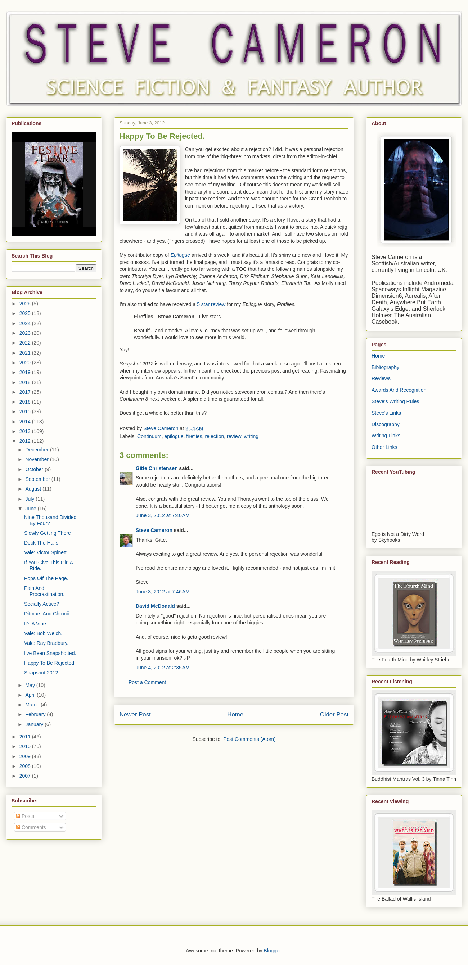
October (35, 469)
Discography (386, 424)
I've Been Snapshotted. (50, 653)
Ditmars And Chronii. (47, 613)
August (33, 489)
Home (235, 714)
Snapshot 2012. (41, 672)
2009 (25, 756)
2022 (25, 343)
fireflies (194, 436)
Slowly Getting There (47, 533)
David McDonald (155, 606)
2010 (25, 746)
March (33, 704)
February (36, 714)
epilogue (174, 436)
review (234, 436)
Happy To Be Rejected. (50, 663)
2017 (25, 392)
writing (251, 436)
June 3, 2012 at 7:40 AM (163, 515)
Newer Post (135, 714)
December (37, 449)
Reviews (381, 378)
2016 (25, 402)
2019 (25, 372)
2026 (25, 303)
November (37, 459)
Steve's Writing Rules (395, 401)
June (31, 508)
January (35, 724)
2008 (25, 766)
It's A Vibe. (36, 624)
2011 (25, 736)
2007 (25, 776)
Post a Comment (147, 682)
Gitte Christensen (157, 468)
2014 (25, 421)
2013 (25, 431)
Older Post (334, 714)
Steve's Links (386, 413)
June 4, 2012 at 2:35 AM (163, 667)
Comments (31, 827)
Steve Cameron (154, 530)
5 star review (211, 304)
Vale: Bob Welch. (43, 633)
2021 (25, 353)
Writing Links (386, 435)
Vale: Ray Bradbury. (46, 643)
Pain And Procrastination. (44, 591)
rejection (214, 436)
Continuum (149, 436)
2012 (25, 441)
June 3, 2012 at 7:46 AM (163, 592)
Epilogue (180, 255)
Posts (25, 816)
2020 (25, 362)
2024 (25, 323)
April (31, 695)
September (38, 479)
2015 (25, 411)
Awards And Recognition (399, 390)
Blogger (272, 950)
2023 (25, 333)
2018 (25, 382)
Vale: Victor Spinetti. (46, 552)
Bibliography (385, 367)
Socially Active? (41, 604)
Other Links (384, 447)
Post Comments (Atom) (249, 739)
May (30, 685)
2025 (25, 313)
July (30, 499)
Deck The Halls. (42, 543)
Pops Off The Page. (46, 578)
